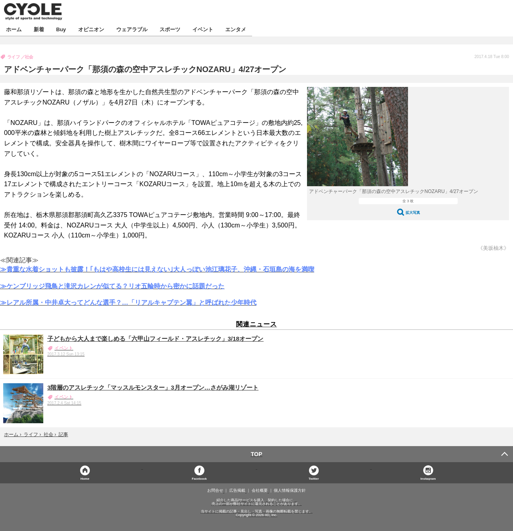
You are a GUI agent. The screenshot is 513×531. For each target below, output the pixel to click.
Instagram (428, 478)
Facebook (199, 478)
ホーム (14, 29)
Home (85, 478)
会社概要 (260, 491)
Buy (61, 29)
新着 (39, 29)
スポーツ (170, 29)
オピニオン (91, 29)
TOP (257, 454)
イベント (202, 29)
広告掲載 (237, 491)
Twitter (314, 478)
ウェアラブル (131, 29)
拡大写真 (413, 212)
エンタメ (235, 29)
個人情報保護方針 (290, 491)
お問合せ (215, 491)
